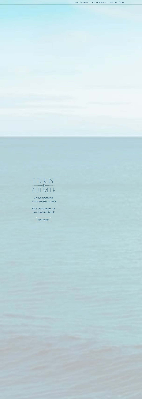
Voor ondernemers (100, 2)
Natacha (113, 2)
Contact (122, 2)
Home (76, 2)
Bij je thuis (85, 2)
